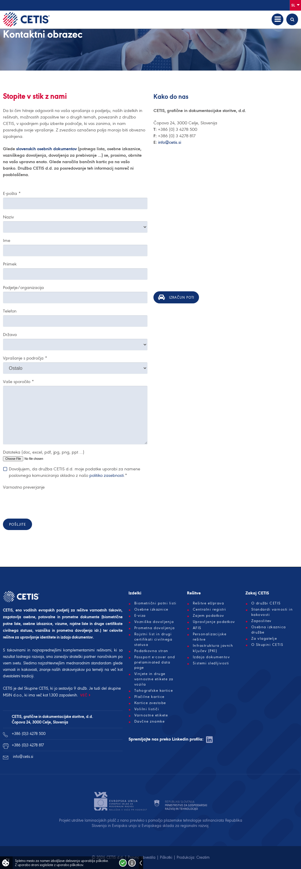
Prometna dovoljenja (154, 628)
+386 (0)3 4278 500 (29, 733)
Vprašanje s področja (25, 358)
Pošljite (17, 524)
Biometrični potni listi (155, 603)
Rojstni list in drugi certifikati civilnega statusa (153, 639)
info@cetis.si (169, 142)
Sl (295, 4)
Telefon (9, 311)
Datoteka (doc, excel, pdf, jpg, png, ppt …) (43, 452)
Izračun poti (176, 297)
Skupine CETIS (36, 688)
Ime (6, 240)
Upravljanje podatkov (214, 622)
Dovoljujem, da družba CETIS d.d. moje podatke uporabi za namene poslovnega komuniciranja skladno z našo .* (74, 472)
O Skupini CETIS (267, 645)
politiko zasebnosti (106, 475)
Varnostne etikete (151, 715)
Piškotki (166, 857)
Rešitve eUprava (208, 603)
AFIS (197, 628)
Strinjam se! (123, 863)
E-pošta (12, 193)
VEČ (84, 695)
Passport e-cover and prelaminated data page (154, 662)
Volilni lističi (146, 709)
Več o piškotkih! (132, 863)
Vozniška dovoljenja (154, 622)
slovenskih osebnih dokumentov (47, 148)
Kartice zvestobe (150, 703)
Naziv (8, 217)
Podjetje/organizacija (23, 287)
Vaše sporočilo (18, 381)
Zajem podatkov (208, 616)
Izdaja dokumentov (211, 657)
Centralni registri (209, 609)
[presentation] (47, 502)
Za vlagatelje (264, 638)
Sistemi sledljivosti (211, 663)
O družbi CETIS (266, 603)
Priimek (9, 264)
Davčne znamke (149, 721)
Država (10, 334)
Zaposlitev (261, 621)
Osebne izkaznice (151, 609)
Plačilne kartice (149, 697)
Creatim (203, 857)
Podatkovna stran (151, 651)
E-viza (140, 616)
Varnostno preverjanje (24, 487)
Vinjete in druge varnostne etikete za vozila (153, 679)
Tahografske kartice (153, 690)
